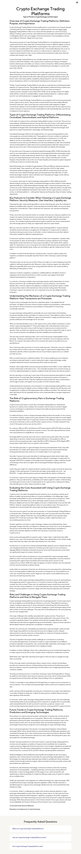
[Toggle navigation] (77, 2)
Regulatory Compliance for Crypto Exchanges (25, 809)
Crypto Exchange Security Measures (22, 805)
